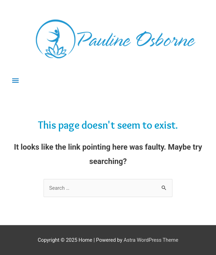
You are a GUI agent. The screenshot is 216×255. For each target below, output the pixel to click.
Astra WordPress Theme (151, 240)
